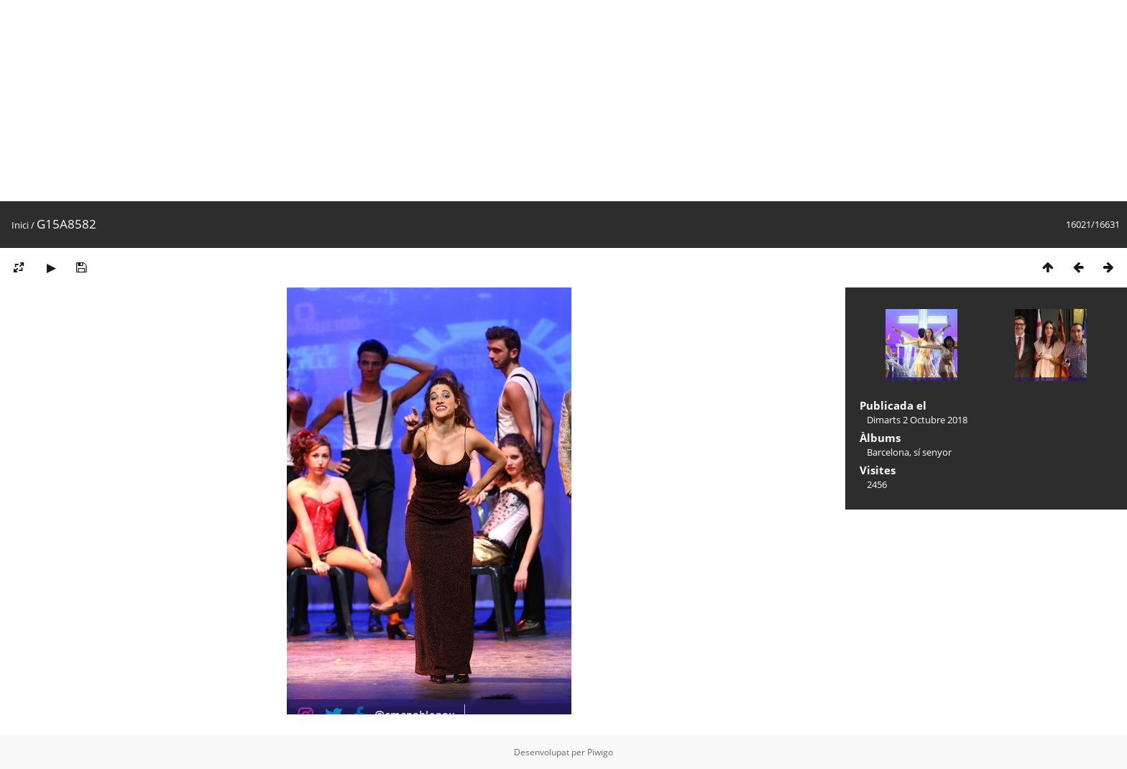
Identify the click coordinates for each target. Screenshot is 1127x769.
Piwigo (600, 752)
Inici (20, 224)
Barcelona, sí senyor (909, 452)
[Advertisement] (431, 100)
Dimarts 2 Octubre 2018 (917, 419)
